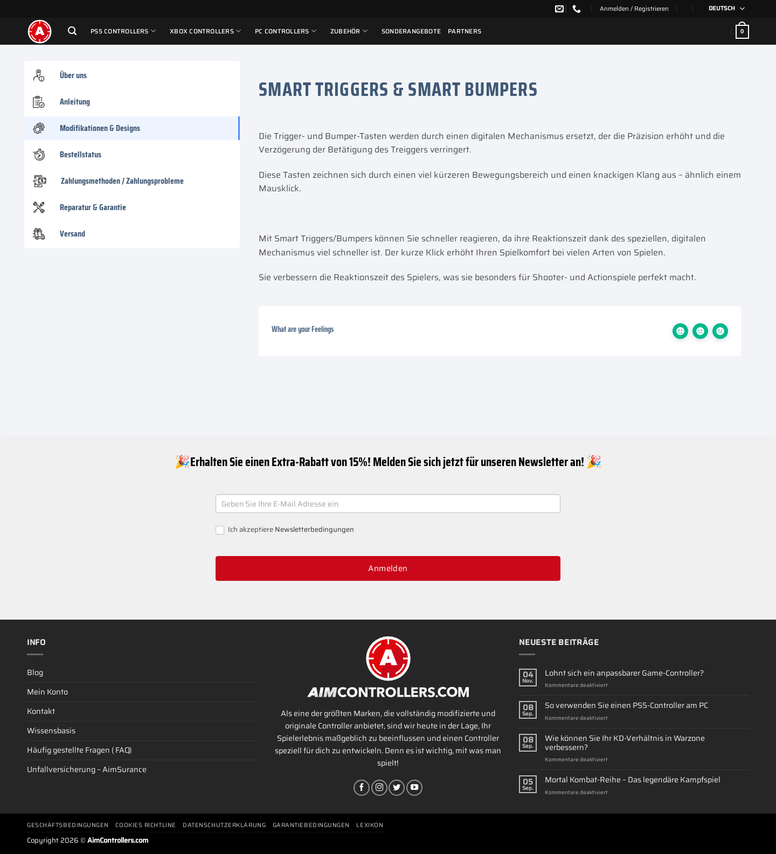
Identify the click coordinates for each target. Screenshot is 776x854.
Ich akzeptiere (285, 529)
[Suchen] (72, 30)
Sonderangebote (411, 31)
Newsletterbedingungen (314, 529)
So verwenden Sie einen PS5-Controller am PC (626, 705)
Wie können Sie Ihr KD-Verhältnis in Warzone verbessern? (625, 743)
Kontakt (41, 711)
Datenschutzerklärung (224, 825)
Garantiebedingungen (311, 825)
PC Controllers (285, 31)
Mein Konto (47, 692)
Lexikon (369, 825)
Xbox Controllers (205, 31)
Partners (464, 31)
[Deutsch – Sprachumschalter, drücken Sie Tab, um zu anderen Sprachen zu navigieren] (723, 9)
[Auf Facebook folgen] (362, 788)
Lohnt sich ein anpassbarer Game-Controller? (624, 673)
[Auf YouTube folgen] (414, 788)
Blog (35, 672)
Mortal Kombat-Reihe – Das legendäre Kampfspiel (632, 779)
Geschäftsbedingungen (68, 825)
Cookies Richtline (145, 825)
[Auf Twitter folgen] (397, 788)
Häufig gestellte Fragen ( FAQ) (79, 750)
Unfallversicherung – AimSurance (87, 769)
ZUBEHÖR (349, 31)
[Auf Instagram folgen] (379, 788)
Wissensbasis (51, 731)
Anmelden (388, 568)
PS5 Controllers (123, 31)
